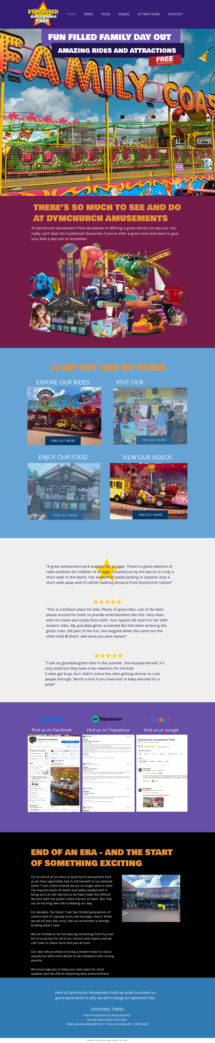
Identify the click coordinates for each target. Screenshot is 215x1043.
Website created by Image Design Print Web (107, 1040)
